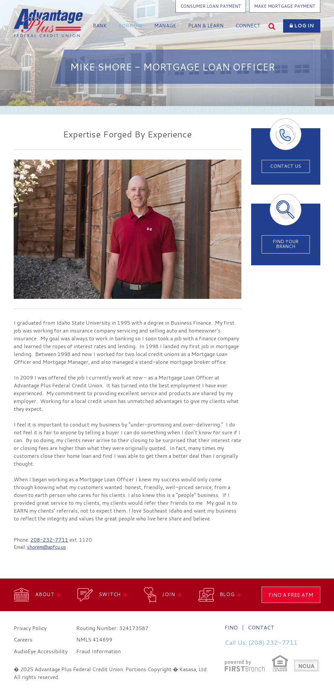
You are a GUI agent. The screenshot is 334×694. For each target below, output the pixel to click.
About (44, 594)
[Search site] (271, 26)
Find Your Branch (285, 244)
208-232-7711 (49, 539)
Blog (227, 594)
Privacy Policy (30, 628)
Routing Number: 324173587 (112, 628)
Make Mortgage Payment (284, 6)
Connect (247, 25)
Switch (110, 594)
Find (231, 627)
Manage (165, 25)
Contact (261, 627)
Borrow (130, 25)
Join (168, 594)
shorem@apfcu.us (46, 547)
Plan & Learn (206, 25)
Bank (100, 25)
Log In (302, 25)
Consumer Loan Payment (210, 6)
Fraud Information (98, 651)
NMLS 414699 (94, 639)
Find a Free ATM (290, 594)
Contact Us (285, 166)
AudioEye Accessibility (41, 651)
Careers (23, 639)
